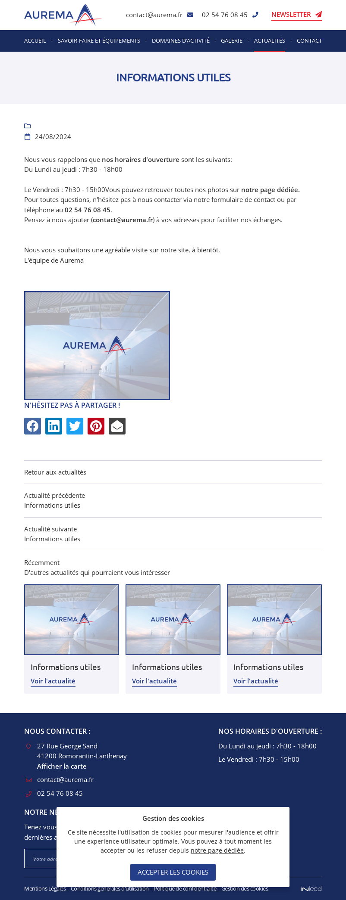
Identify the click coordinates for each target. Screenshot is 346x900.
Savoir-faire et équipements (99, 40)
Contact (309, 40)
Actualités (269, 40)
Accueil (35, 40)
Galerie (231, 40)
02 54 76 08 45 (225, 14)
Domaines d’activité (181, 40)
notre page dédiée (217, 850)
